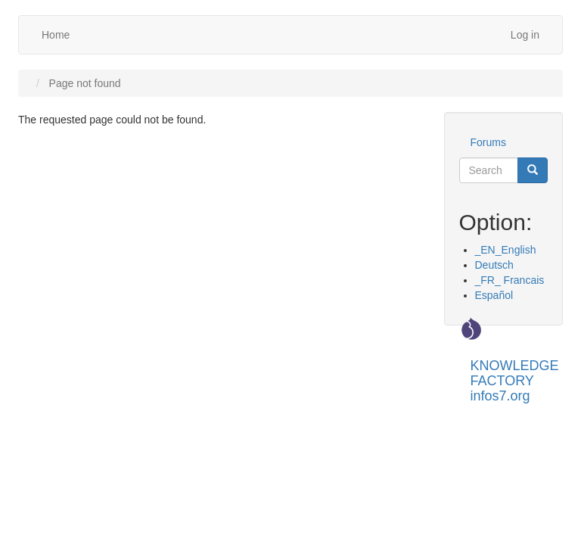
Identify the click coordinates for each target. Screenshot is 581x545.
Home (56, 35)
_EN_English (505, 250)
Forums (488, 142)
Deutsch (494, 265)
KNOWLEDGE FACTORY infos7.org (515, 371)
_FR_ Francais (510, 280)
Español (494, 295)
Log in (525, 35)
